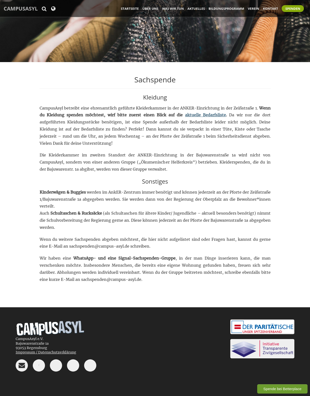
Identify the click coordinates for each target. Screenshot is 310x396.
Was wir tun (173, 8)
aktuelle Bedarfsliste (205, 114)
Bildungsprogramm (226, 8)
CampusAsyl (21, 8)
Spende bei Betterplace (282, 389)
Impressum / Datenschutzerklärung (46, 352)
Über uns (150, 8)
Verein (253, 8)
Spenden (292, 8)
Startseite (130, 8)
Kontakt (270, 8)
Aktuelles (196, 8)
